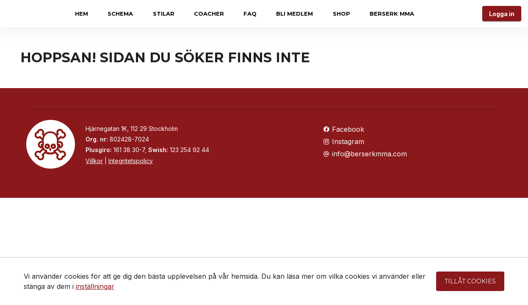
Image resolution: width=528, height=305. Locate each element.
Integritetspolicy (130, 160)
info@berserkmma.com (365, 154)
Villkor (94, 160)
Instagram (343, 141)
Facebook (343, 129)
